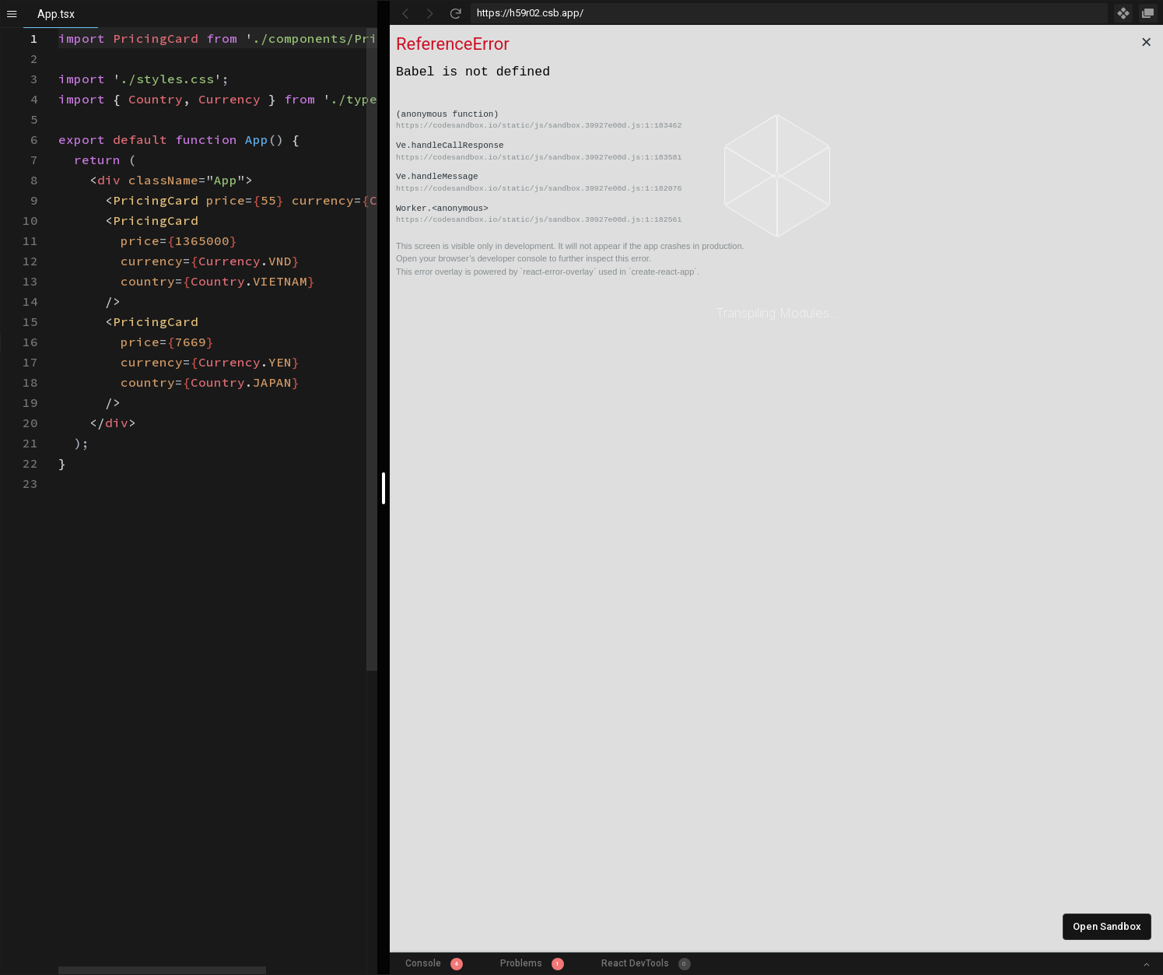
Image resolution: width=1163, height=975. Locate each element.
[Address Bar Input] (790, 13)
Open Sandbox (1107, 926)
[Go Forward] (430, 13)
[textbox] (58, 28)
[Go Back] (405, 13)
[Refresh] (455, 13)
